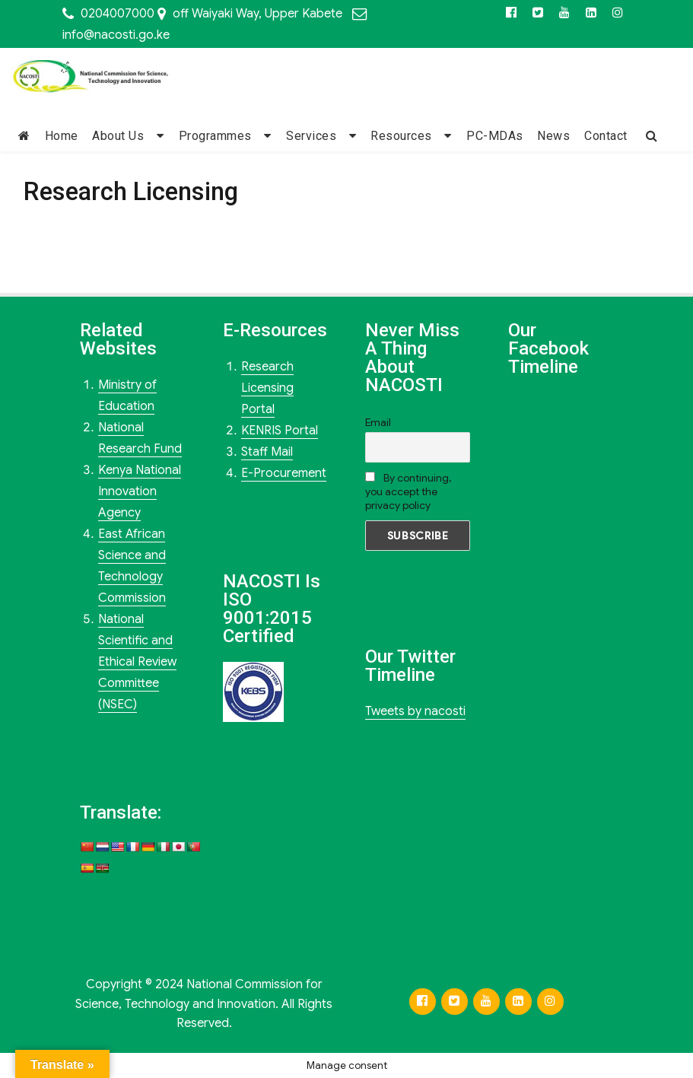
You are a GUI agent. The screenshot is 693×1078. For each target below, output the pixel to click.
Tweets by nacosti (415, 711)
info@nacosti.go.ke (116, 35)
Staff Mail (267, 452)
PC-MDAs (494, 136)
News (553, 136)
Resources (401, 136)
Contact (606, 136)
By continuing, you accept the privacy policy (408, 491)
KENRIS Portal (279, 430)
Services (311, 136)
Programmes (215, 136)
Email (378, 422)
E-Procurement (283, 473)
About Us (118, 136)
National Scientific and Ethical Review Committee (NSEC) (137, 662)
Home (61, 136)
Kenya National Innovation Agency (139, 491)
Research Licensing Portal (267, 388)
